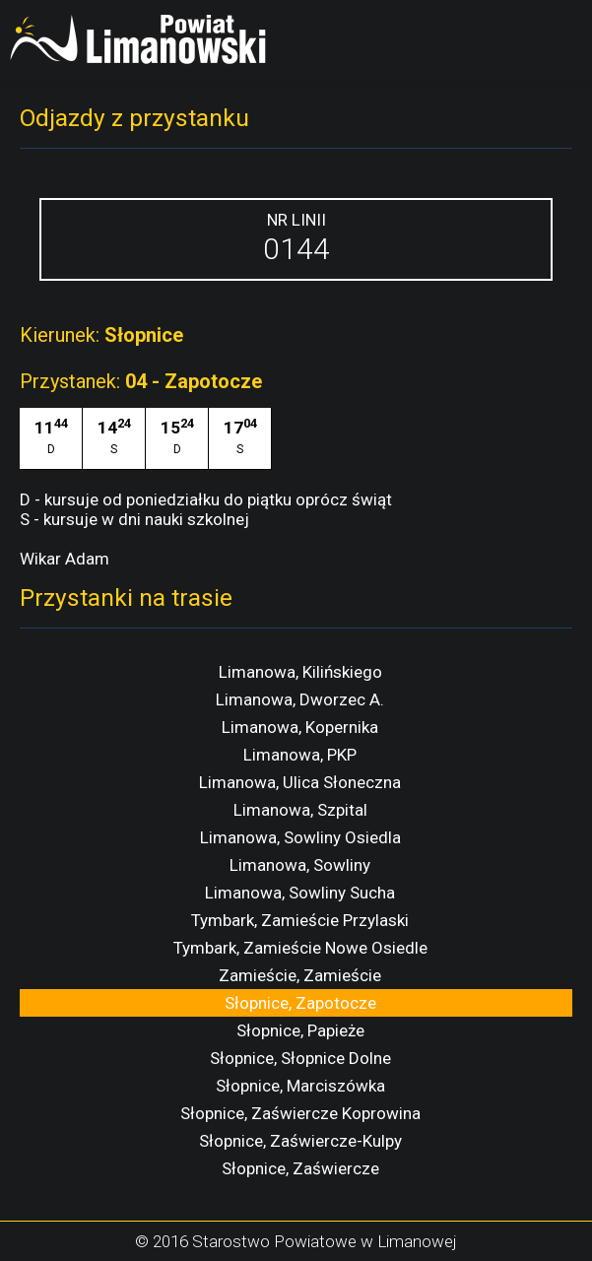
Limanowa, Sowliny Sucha (300, 892)
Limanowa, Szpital (300, 810)
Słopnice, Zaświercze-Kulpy (300, 1141)
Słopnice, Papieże (300, 1030)
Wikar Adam (64, 558)
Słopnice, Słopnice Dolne (300, 1058)
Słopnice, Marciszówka (300, 1085)
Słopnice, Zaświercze (300, 1168)
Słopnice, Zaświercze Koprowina (300, 1113)
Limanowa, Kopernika (300, 727)
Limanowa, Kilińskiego (300, 672)
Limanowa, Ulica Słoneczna (300, 782)
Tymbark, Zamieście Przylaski (300, 920)
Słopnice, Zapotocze (300, 1003)
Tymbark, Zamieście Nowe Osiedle (300, 948)
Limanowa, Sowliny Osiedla (300, 837)
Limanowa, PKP (300, 754)
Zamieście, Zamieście (300, 975)
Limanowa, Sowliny (300, 865)
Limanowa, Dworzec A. (300, 699)
